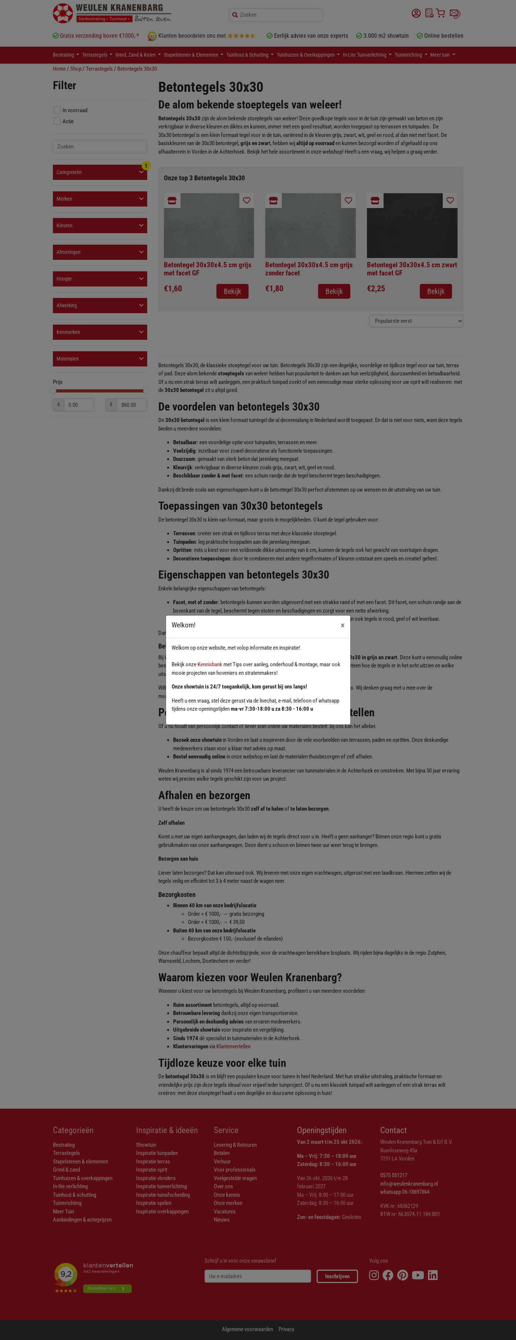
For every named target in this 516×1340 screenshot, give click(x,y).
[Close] (342, 625)
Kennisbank (210, 664)
